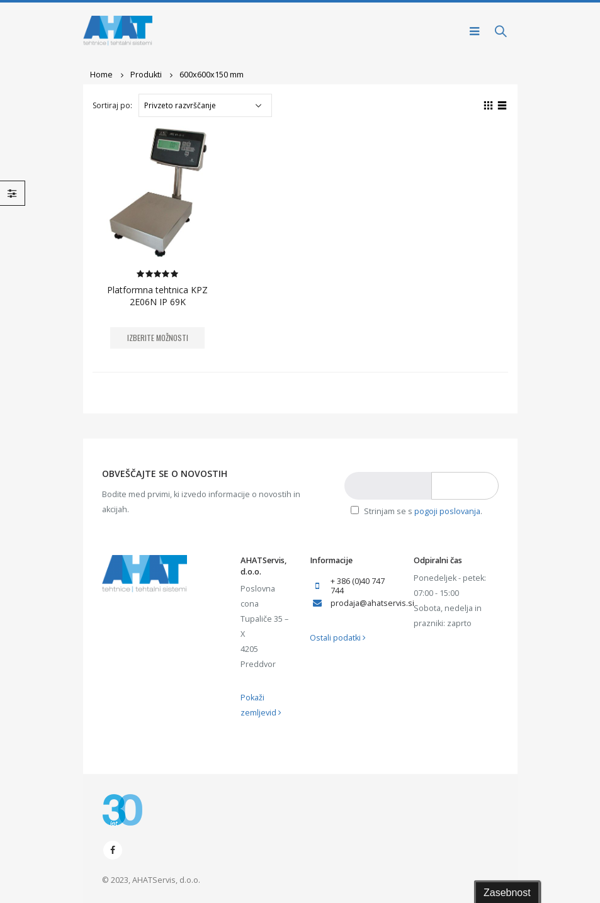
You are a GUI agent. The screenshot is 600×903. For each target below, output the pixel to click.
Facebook (112, 850)
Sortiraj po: (112, 105)
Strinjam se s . (416, 511)
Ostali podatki (338, 637)
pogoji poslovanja (447, 511)
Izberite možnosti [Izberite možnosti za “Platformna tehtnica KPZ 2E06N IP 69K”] (157, 338)
